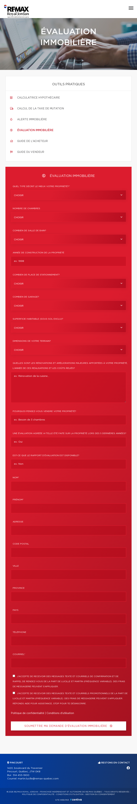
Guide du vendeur (30, 152)
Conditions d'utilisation (60, 713)
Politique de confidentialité (27, 713)
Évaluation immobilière (35, 130)
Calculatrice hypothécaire (38, 98)
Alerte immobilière (32, 119)
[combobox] (68, 195)
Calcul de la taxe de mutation (40, 108)
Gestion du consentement (100, 794)
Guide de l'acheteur (32, 141)
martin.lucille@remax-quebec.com (38, 779)
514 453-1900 (21, 775)
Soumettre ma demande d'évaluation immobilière (68, 726)
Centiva (76, 799)
